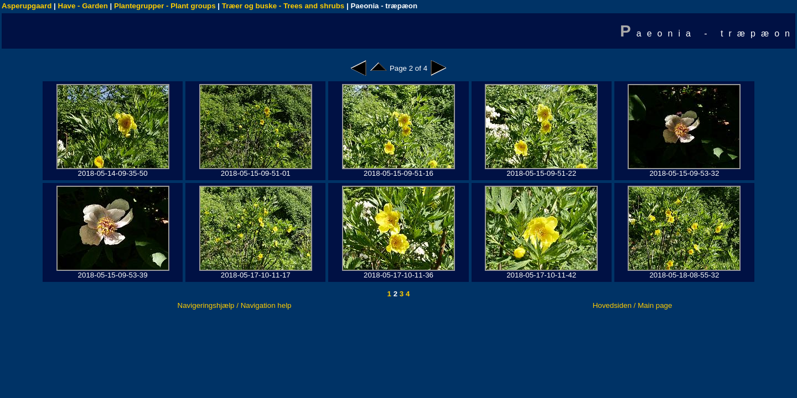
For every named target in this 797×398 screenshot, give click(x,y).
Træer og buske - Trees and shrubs (283, 6)
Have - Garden (83, 6)
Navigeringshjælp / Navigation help (235, 305)
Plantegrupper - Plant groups (165, 6)
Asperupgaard (26, 6)
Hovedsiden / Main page (632, 305)
